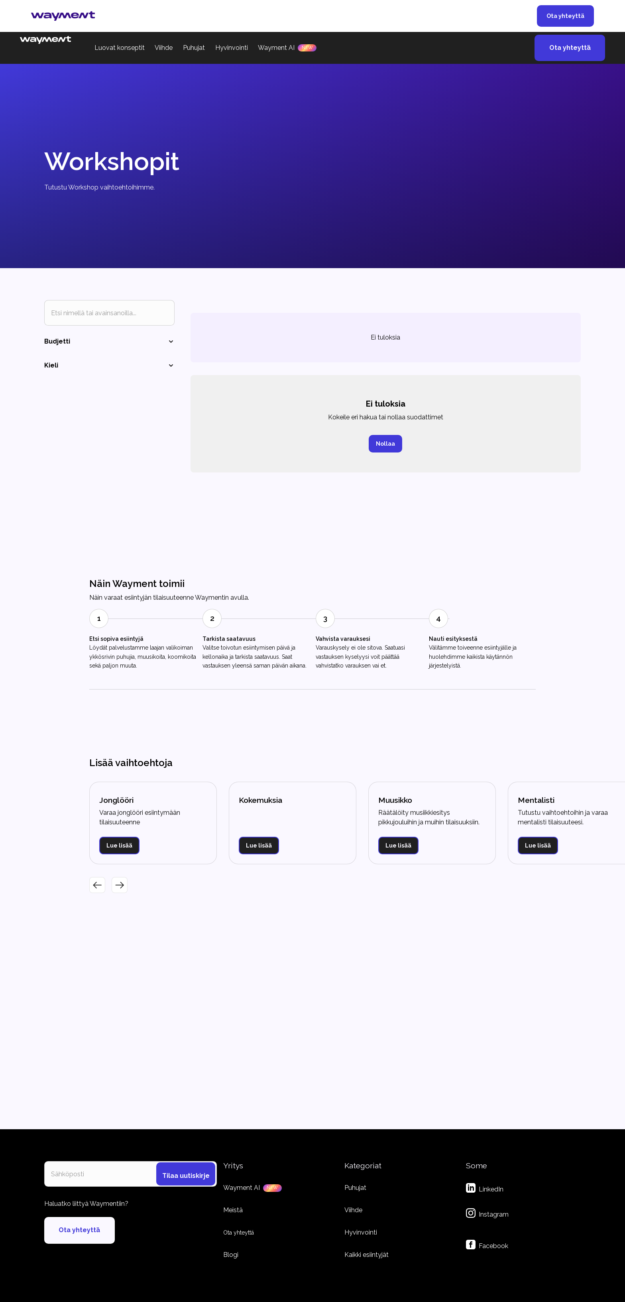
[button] (97, 885)
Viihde (164, 47)
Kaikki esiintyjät (366, 1255)
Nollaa (385, 443)
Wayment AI (276, 47)
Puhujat (194, 47)
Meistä (233, 1210)
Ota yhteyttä (565, 15)
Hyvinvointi (231, 47)
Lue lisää (119, 845)
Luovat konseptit (119, 47)
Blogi (230, 1255)
